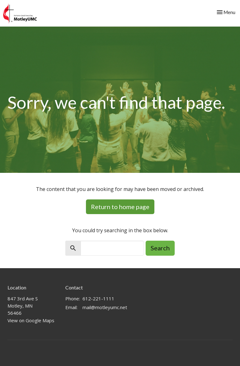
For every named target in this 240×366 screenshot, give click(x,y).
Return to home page (120, 206)
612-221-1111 (98, 298)
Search (160, 248)
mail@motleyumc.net (104, 307)
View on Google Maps (31, 320)
